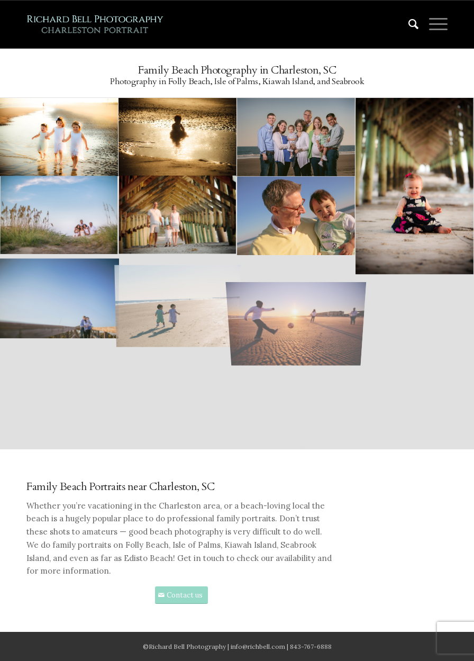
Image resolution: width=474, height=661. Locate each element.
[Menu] (433, 24)
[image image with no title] (59, 137)
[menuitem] (408, 24)
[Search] (408, 24)
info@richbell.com (258, 646)
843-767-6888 (311, 646)
